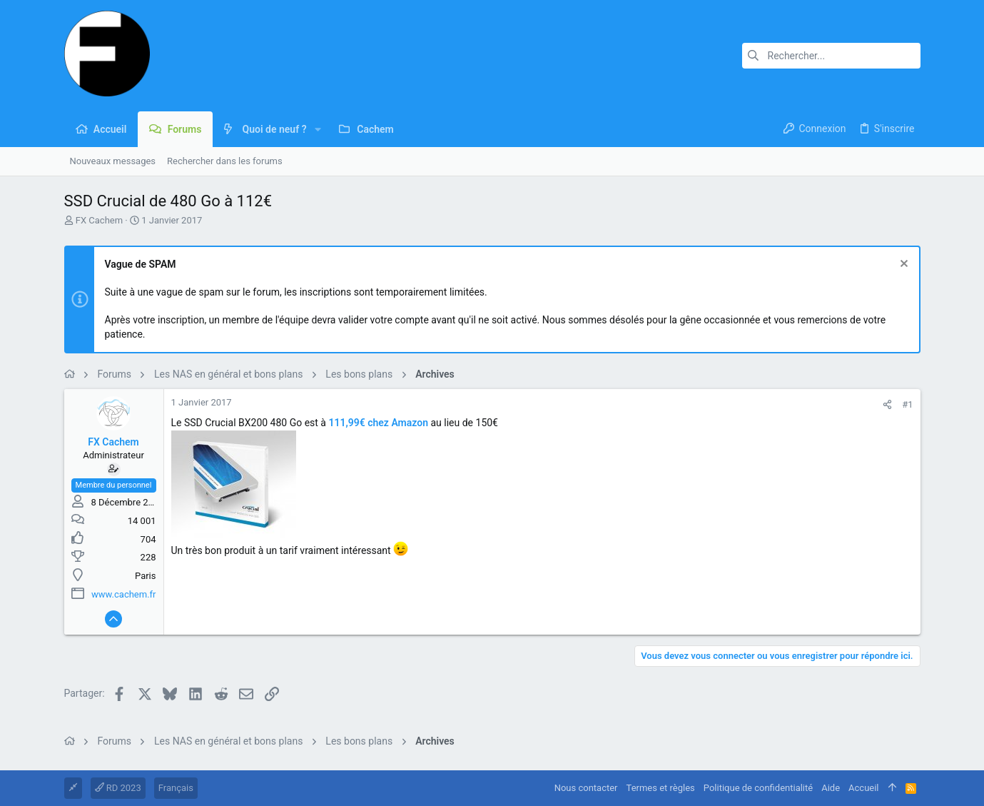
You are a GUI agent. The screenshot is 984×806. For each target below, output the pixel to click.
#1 (907, 404)
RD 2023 (118, 787)
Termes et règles (661, 787)
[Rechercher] (831, 56)
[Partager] (887, 404)
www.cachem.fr (123, 594)
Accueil (863, 787)
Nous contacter (586, 787)
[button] (318, 129)
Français (175, 787)
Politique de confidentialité (758, 787)
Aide (830, 787)
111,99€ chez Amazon (378, 422)
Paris (145, 575)
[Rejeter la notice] (902, 265)
